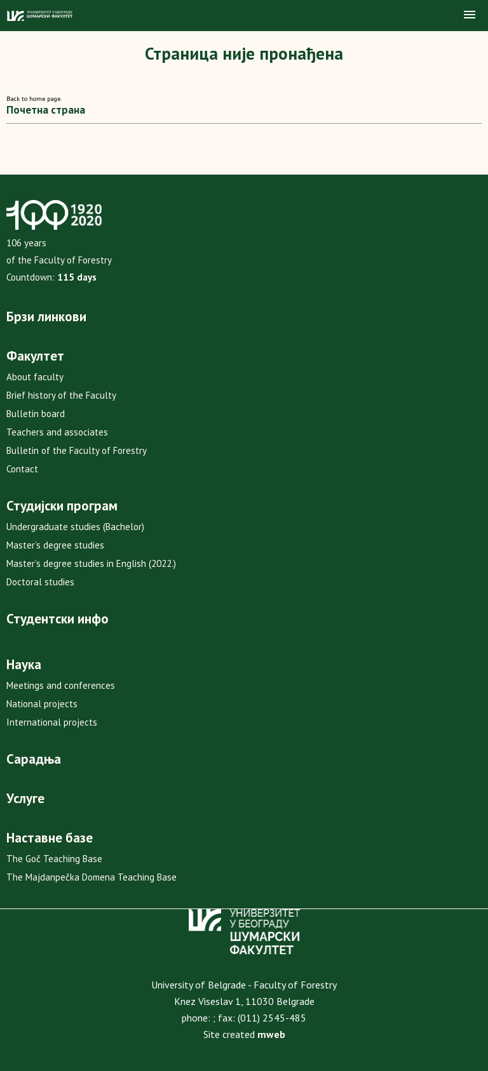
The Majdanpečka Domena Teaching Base (91, 877)
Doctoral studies (40, 582)
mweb (271, 1034)
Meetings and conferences (60, 685)
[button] (470, 15)
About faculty (35, 377)
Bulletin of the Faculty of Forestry (76, 450)
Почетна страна (45, 110)
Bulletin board (35, 414)
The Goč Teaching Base (54, 859)
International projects (51, 722)
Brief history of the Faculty (61, 395)
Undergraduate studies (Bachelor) (75, 527)
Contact (22, 469)
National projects (42, 704)
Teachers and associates (57, 432)
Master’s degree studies (55, 545)
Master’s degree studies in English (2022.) (91, 563)
